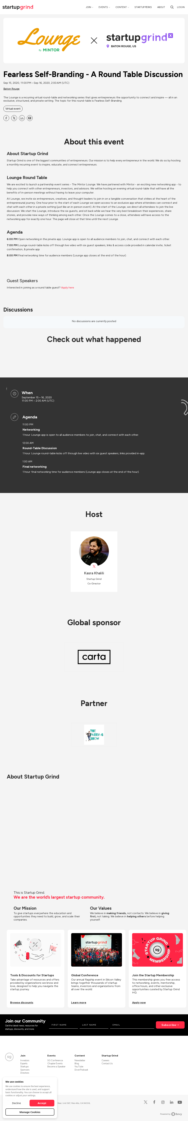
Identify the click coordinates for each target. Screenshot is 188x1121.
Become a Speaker (56, 1066)
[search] (172, 7)
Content (121, 7)
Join (88, 7)
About (161, 7)
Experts (23, 1063)
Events (103, 7)
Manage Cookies (30, 1112)
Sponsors (24, 1070)
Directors (24, 1073)
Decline (16, 1103)
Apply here (67, 287)
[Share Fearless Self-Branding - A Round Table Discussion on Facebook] (6, 118)
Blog (77, 1063)
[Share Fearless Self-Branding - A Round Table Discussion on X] (14, 118)
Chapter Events (54, 1063)
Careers (105, 1060)
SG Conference (55, 1060)
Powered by (171, 1114)
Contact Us (107, 1063)
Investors (24, 1060)
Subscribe (169, 1025)
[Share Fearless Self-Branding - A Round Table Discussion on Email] (29, 118)
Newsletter (80, 1060)
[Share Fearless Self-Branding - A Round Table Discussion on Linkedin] (22, 118)
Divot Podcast (81, 1070)
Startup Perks (143, 7)
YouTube (79, 1066)
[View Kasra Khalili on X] (94, 566)
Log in (181, 7)
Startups (24, 1066)
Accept (42, 1103)
